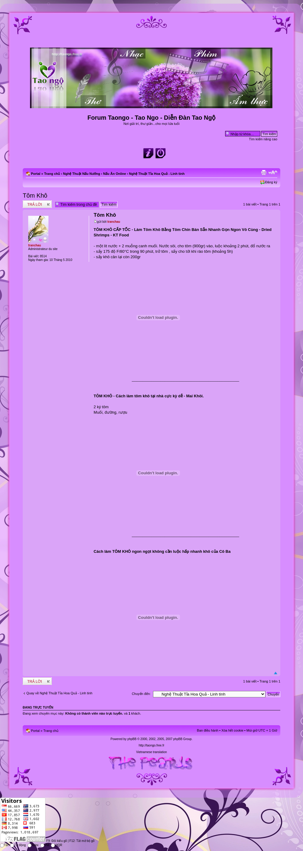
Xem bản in (263, 172)
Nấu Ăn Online (114, 173)
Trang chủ (52, 173)
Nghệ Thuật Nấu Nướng (81, 173)
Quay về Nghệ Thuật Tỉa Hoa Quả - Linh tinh (59, 693)
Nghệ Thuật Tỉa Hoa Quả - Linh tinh (157, 173)
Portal (35, 173)
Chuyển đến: (141, 694)
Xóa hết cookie (232, 730)
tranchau (113, 221)
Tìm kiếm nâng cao (263, 139)
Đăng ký (271, 182)
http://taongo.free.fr (152, 745)
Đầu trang (275, 673)
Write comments (37, 204)
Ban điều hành (207, 730)
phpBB (131, 739)
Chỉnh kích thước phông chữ (272, 172)
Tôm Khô (35, 195)
